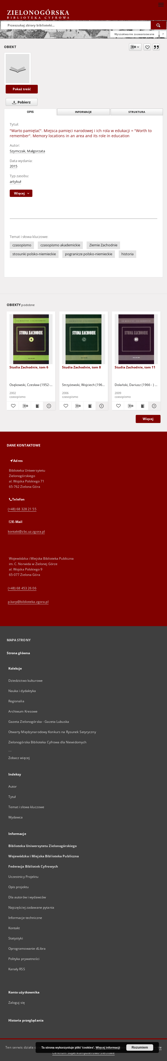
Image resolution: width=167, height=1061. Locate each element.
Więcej (148, 419)
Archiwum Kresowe (23, 711)
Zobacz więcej (19, 758)
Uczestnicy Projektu (23, 876)
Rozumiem (140, 1047)
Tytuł (12, 796)
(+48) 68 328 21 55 (22, 509)
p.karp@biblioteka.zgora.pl (28, 601)
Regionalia (16, 701)
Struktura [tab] (136, 112)
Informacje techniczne (25, 917)
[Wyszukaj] (158, 25)
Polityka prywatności (23, 958)
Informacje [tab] (83, 112)
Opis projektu (18, 887)
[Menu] (161, 4)
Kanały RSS (16, 969)
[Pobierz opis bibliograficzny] (25, 405)
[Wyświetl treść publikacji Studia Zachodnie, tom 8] (90, 405)
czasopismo (21, 245)
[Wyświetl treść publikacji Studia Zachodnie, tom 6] (37, 405)
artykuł (15, 181)
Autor (12, 786)
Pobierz (20, 102)
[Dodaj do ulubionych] (147, 47)
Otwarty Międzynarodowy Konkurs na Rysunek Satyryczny (52, 732)
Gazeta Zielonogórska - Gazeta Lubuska (38, 721)
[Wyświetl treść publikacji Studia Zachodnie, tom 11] (142, 405)
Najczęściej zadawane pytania (31, 907)
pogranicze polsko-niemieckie (88, 254)
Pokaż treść (22, 89)
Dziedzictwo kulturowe (25, 680)
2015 (13, 166)
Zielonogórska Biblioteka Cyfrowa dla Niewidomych (47, 742)
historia (127, 254)
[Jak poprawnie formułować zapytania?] (162, 34)
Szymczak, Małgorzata (27, 151)
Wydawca (15, 817)
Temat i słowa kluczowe (26, 807)
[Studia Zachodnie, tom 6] (31, 339)
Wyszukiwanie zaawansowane (134, 34)
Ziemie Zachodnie (103, 245)
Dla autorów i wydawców (27, 897)
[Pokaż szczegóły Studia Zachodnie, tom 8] (101, 405)
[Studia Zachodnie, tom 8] (83, 339)
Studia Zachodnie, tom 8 (81, 367)
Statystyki (15, 938)
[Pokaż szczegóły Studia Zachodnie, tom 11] (153, 405)
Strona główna (18, 653)
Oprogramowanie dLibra (27, 948)
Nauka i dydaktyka (22, 691)
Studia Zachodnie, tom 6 (28, 367)
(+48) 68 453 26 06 (22, 588)
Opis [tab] (30, 112)
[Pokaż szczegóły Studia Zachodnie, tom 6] (48, 405)
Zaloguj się (16, 1002)
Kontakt (14, 928)
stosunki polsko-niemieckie (34, 254)
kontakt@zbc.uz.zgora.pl (26, 531)
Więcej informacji (108, 1047)
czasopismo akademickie (60, 245)
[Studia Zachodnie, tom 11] (136, 339)
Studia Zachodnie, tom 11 (135, 367)
